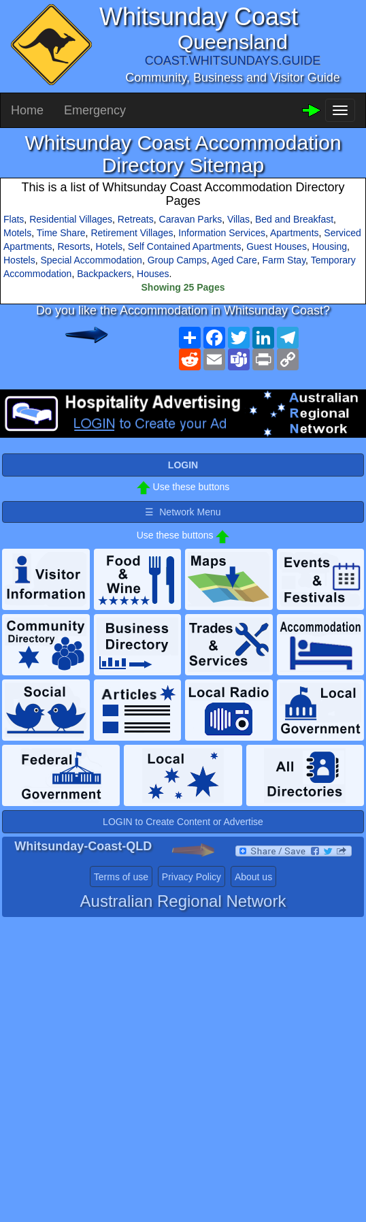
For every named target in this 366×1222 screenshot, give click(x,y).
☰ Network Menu (182, 512)
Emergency (95, 110)
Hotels (108, 246)
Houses (153, 273)
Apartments (294, 232)
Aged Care (234, 260)
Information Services (221, 232)
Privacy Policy (191, 876)
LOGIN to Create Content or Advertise (183, 821)
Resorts (73, 246)
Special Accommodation (91, 260)
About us (253, 876)
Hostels (19, 260)
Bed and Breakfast (294, 219)
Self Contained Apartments (185, 246)
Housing (329, 246)
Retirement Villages (131, 232)
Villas (238, 219)
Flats (13, 219)
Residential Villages (70, 219)
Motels (17, 232)
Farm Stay (284, 260)
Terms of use (121, 876)
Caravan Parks (190, 219)
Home (27, 110)
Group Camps (177, 260)
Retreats (136, 219)
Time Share (61, 232)
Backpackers (104, 273)
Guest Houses (276, 246)
